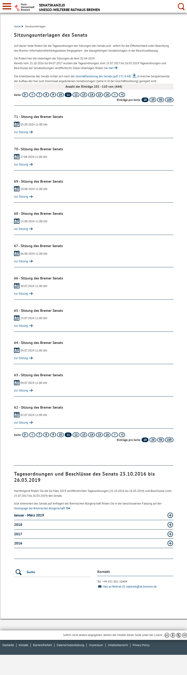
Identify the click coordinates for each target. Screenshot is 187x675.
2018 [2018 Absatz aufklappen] (18, 524)
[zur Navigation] (7, 6)
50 (160, 100)
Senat (18, 26)
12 (76, 95)
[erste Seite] (25, 94)
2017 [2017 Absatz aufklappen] (18, 534)
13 (83, 95)
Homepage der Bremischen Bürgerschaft (39, 508)
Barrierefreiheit (42, 645)
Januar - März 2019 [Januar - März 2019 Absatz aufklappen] (29, 515)
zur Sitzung (21, 132)
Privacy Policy (141, 645)
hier (111, 68)
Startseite (8, 645)
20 (152, 100)
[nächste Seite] (115, 94)
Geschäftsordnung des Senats (103, 76)
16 (107, 95)
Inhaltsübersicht (118, 645)
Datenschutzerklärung (70, 645)
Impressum (96, 645)
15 (99, 95)
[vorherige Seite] (32, 94)
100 (169, 100)
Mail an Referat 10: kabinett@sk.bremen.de (127, 587)
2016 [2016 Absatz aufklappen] (18, 543)
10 (60, 95)
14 (91, 95)
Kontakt (23, 645)
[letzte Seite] (122, 94)
